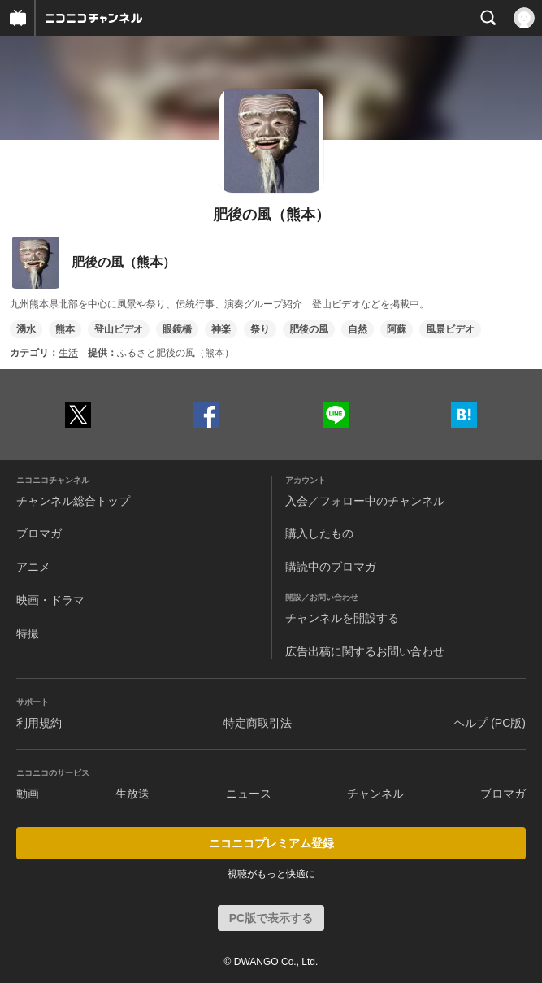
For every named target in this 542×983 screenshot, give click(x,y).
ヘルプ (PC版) (489, 722)
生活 (68, 353)
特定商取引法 (257, 722)
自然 (357, 329)
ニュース (248, 793)
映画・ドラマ (50, 600)
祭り (260, 329)
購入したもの (319, 533)
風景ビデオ (450, 329)
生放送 (132, 793)
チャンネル (375, 793)
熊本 (65, 329)
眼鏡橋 (177, 329)
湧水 (26, 329)
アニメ (33, 566)
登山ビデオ (118, 329)
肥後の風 (308, 329)
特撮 (27, 633)
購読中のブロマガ (330, 566)
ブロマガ (39, 533)
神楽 (221, 329)
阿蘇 (396, 329)
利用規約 (39, 722)
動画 (27, 793)
